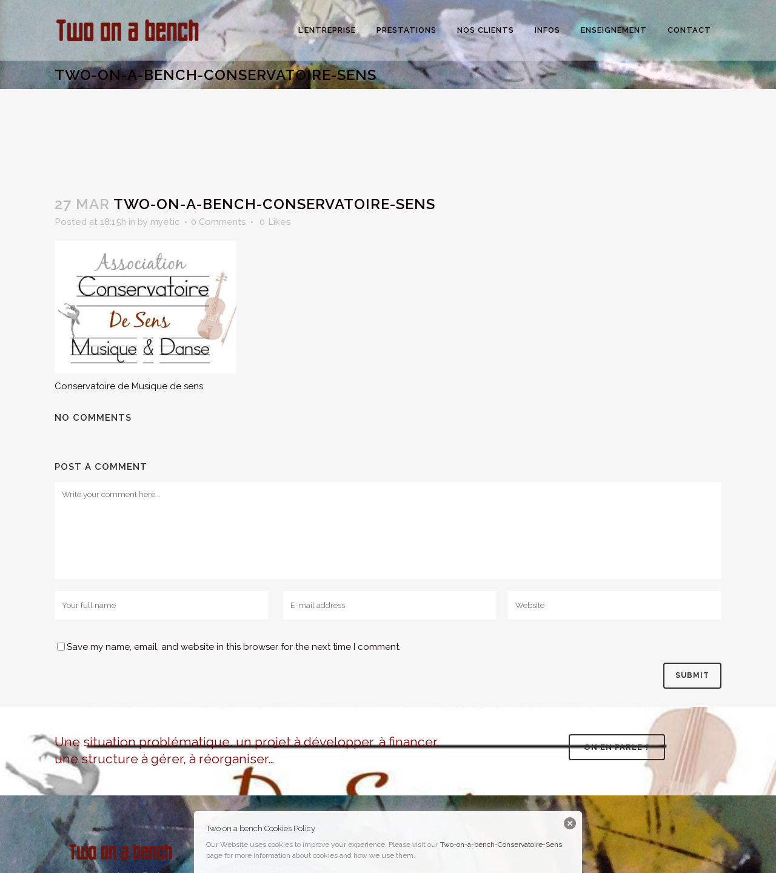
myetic (165, 221)
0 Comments (218, 221)
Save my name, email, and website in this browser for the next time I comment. (234, 646)
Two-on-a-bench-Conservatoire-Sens (501, 844)
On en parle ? (617, 747)
